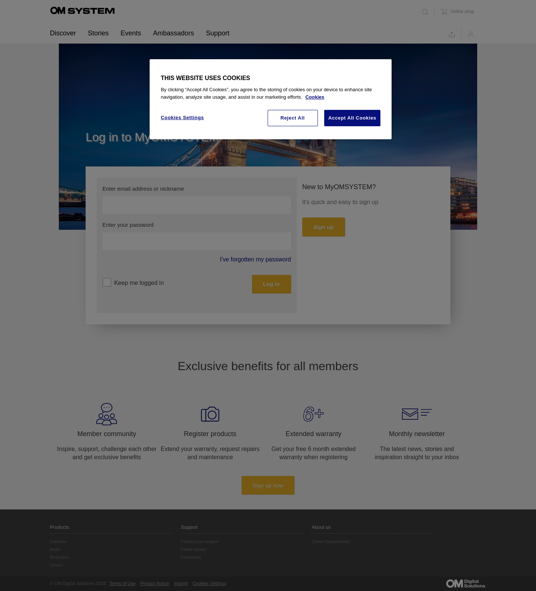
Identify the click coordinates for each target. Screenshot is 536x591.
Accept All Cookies (352, 118)
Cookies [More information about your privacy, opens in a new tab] (314, 97)
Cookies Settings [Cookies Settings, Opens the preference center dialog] (182, 117)
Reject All (292, 118)
